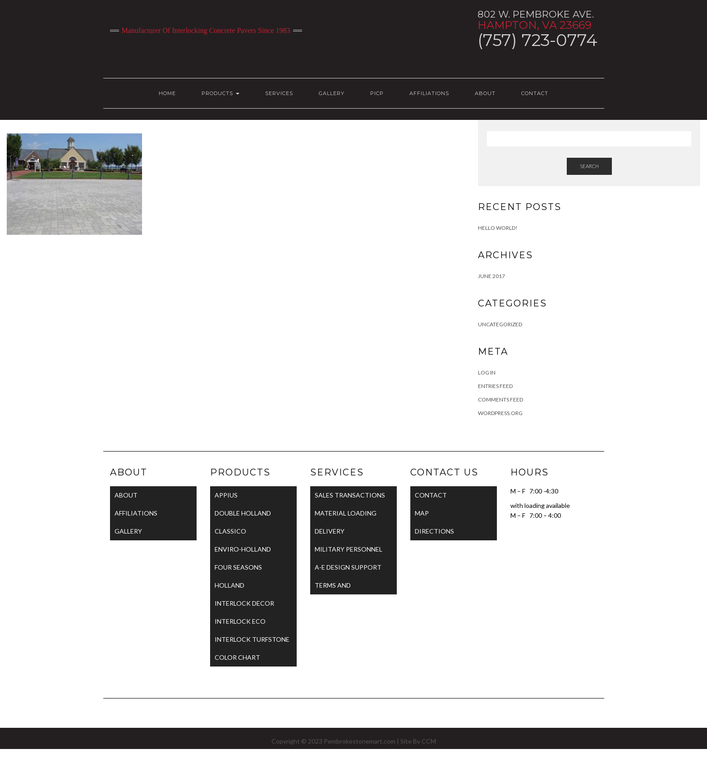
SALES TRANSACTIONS (350, 495)
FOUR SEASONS (238, 567)
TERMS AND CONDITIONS (335, 587)
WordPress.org (500, 413)
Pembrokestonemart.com (359, 741)
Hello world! (498, 227)
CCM (429, 741)
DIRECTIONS (434, 531)
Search (589, 166)
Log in (487, 372)
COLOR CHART (237, 657)
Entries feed (495, 386)
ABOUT (485, 93)
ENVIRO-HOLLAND (243, 549)
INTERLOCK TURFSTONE (252, 639)
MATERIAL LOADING (345, 513)
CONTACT (534, 93)
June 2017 (491, 276)
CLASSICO (230, 531)
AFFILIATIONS (429, 93)
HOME (167, 93)
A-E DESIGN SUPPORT (348, 567)
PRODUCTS (220, 93)
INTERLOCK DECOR (244, 603)
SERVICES (279, 93)
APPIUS (226, 495)
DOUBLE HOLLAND (243, 513)
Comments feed (500, 399)
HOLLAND (229, 585)
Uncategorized (500, 324)
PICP (377, 93)
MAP (422, 513)
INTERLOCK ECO (240, 621)
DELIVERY (329, 531)
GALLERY (331, 93)
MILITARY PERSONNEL (348, 549)
